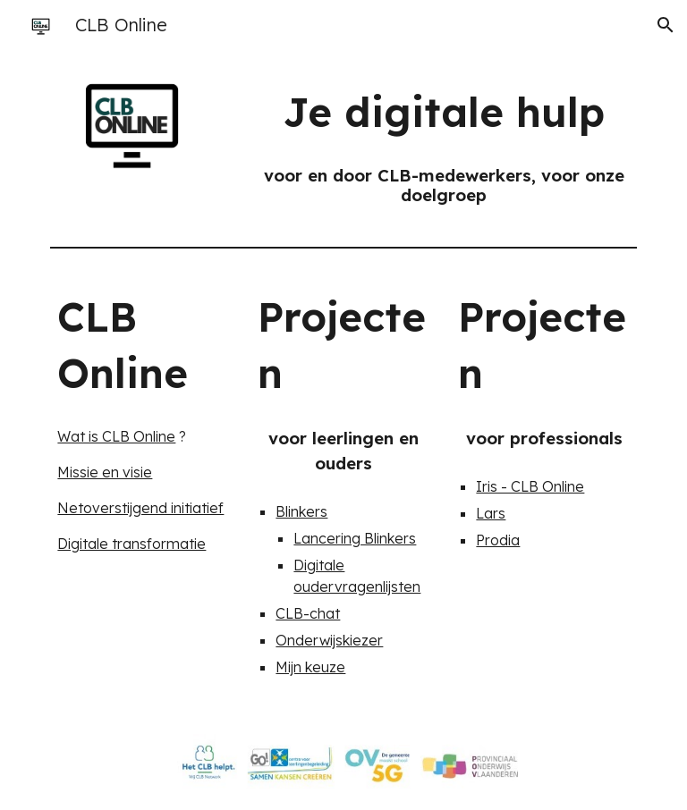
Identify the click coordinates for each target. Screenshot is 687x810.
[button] (665, 25)
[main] (443, 112)
